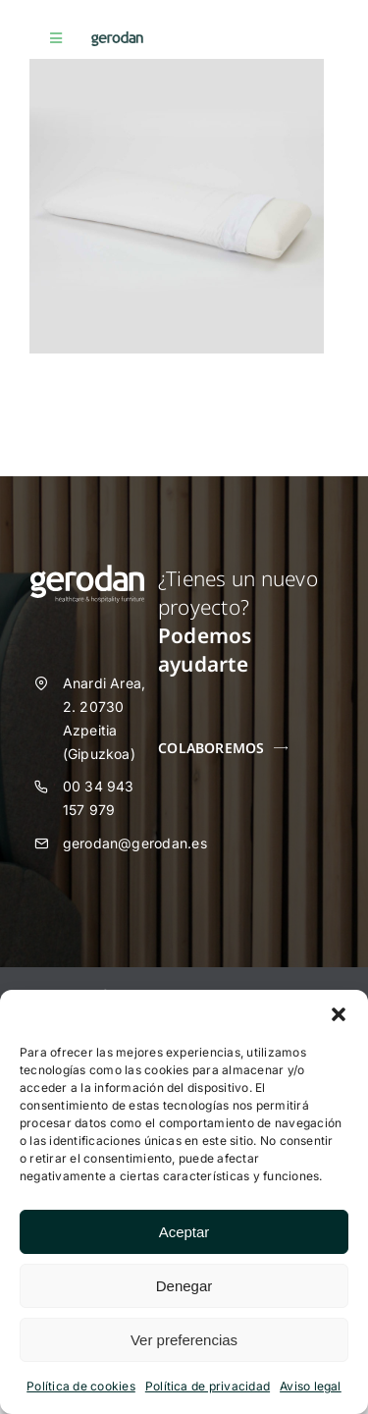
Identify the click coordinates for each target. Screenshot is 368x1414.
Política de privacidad (207, 1386)
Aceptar (184, 1232)
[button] (338, 1014)
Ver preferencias (184, 1340)
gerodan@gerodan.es (135, 843)
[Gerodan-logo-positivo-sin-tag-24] (117, 39)
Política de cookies (80, 1386)
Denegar (184, 1286)
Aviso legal (311, 1386)
